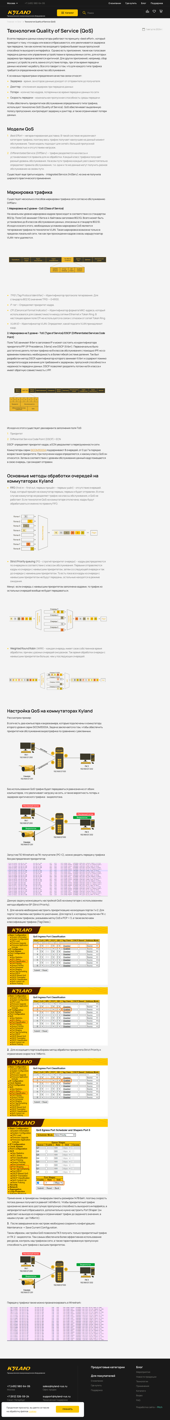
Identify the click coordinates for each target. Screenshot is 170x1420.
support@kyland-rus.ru (57, 1396)
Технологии (142, 1381)
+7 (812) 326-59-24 (18, 1396)
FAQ (138, 1400)
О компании (115, 3)
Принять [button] (68, 1409)
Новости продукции (146, 1376)
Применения (142, 1386)
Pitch (159, 1407)
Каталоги (141, 1390)
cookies (32, 1411)
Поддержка (157, 3)
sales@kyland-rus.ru (55, 1386)
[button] (67, 12)
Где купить (131, 3)
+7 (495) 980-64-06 (35, 3)
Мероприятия (143, 1371)
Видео (139, 1395)
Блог (143, 3)
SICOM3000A (38, 450)
